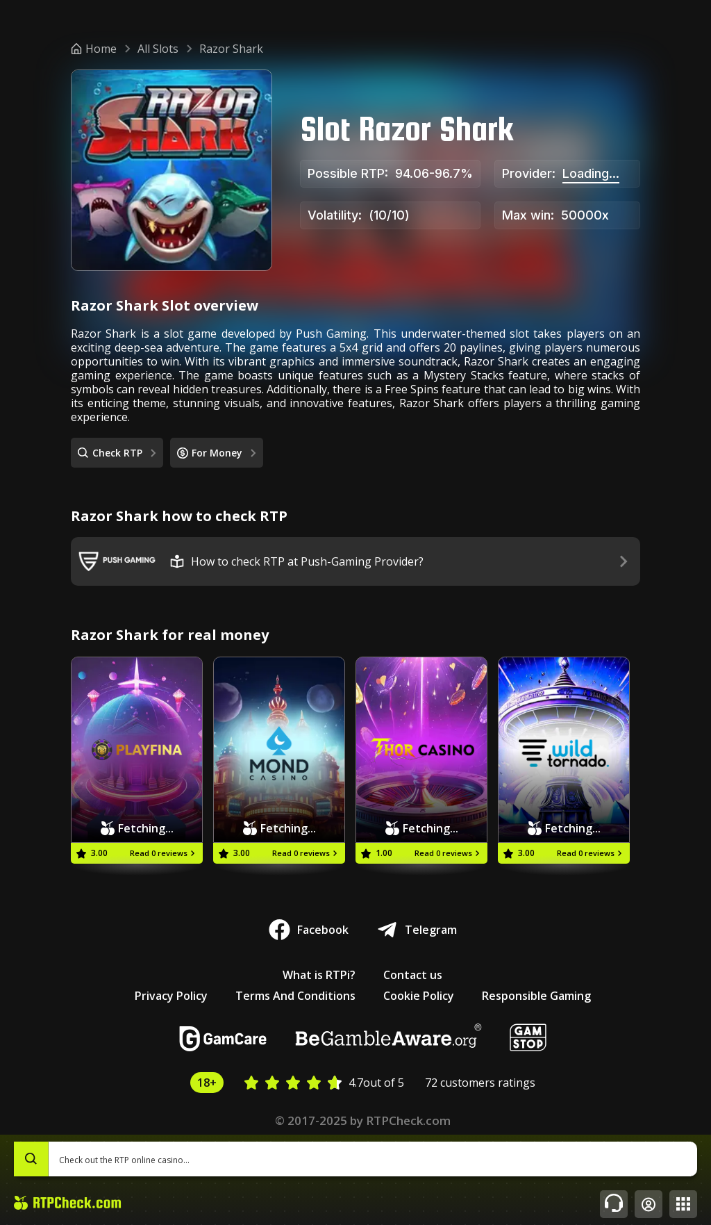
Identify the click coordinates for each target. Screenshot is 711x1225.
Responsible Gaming (536, 995)
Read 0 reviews (163, 853)
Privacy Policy (171, 995)
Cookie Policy (418, 995)
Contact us (412, 975)
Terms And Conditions (295, 995)
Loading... (590, 173)
